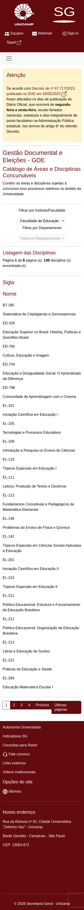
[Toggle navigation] (9, 58)
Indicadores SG (15, 736)
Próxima (42, 705)
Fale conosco (19, 754)
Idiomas (15, 791)
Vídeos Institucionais (19, 772)
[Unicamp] (23, 14)
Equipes (17, 33)
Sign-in (73, 33)
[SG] (65, 14)
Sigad (11, 42)
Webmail (45, 33)
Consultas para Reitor (20, 745)
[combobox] (42, 221)
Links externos (14, 763)
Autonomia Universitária (22, 727)
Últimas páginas (60, 707)
